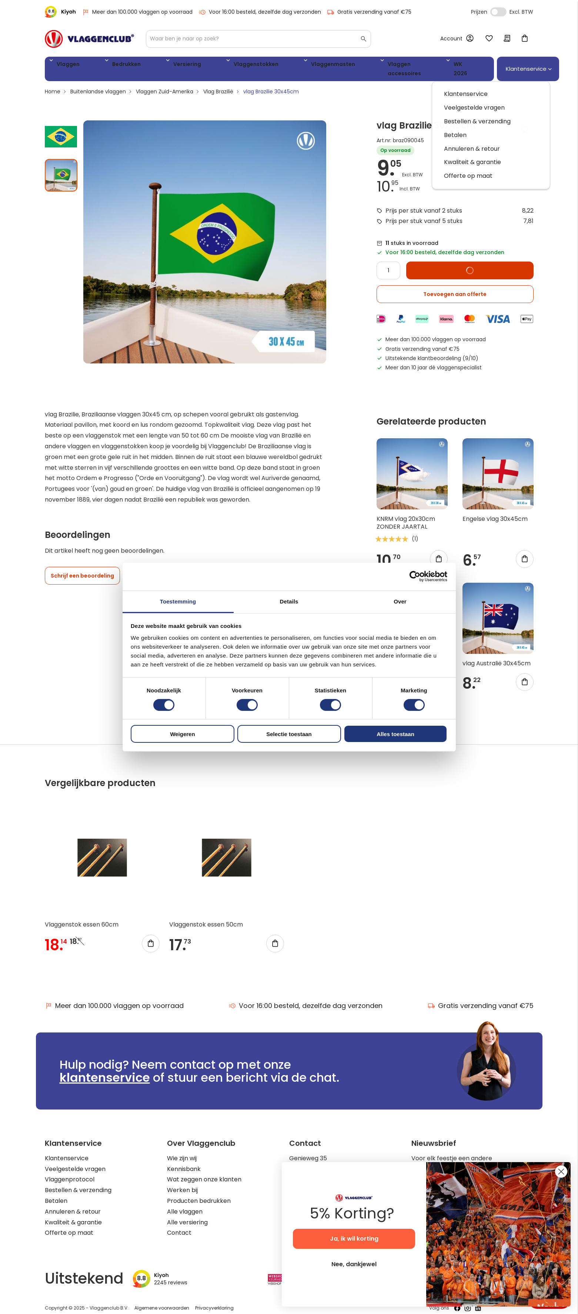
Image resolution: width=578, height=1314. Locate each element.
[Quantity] (388, 263)
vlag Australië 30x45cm (496, 656)
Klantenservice (66, 1151)
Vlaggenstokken (200, 65)
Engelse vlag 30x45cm (495, 512)
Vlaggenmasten (260, 65)
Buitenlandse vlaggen (98, 84)
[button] (64, 126)
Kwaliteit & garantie (73, 1215)
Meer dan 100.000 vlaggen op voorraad (137, 12)
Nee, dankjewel (354, 1264)
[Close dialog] (561, 1171)
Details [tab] (289, 601)
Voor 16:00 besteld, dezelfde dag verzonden (259, 12)
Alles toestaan (395, 734)
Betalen (56, 1194)
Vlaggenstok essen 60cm (81, 917)
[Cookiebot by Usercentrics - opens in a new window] (414, 576)
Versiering (149, 65)
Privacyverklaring (214, 1301)
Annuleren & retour (73, 1204)
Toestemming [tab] (178, 601)
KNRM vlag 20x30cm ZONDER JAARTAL (406, 516)
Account (451, 38)
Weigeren (182, 734)
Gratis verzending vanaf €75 (369, 12)
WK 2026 (383, 65)
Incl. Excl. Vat (498, 11)
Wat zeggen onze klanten (204, 1172)
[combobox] (258, 39)
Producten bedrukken (199, 1194)
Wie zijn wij (182, 1151)
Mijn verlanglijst (489, 39)
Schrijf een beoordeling (82, 568)
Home (52, 84)
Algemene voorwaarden (161, 1301)
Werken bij (182, 1183)
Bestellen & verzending (78, 1183)
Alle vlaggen (185, 1204)
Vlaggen (65, 65)
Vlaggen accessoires (328, 65)
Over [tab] (400, 601)
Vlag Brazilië (218, 84)
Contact (179, 1225)
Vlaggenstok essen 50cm (206, 917)
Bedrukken (106, 65)
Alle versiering (187, 1215)
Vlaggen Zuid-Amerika (164, 84)
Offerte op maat (69, 1225)
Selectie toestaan (289, 734)
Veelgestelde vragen (75, 1161)
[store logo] (89, 39)
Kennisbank (184, 1161)
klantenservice (105, 1070)
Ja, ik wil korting (354, 1238)
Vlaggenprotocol (69, 1172)
